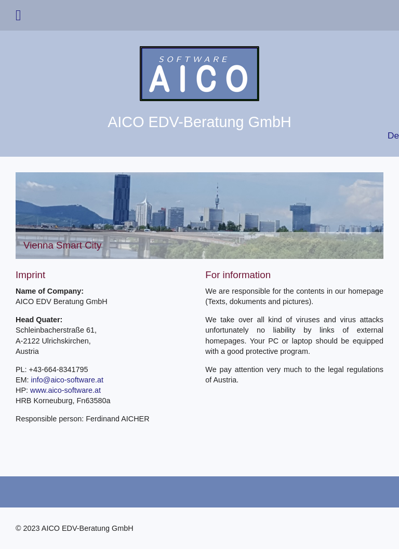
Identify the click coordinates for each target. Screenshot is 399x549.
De (393, 135)
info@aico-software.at (67, 380)
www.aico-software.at (65, 390)
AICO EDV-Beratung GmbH (199, 122)
